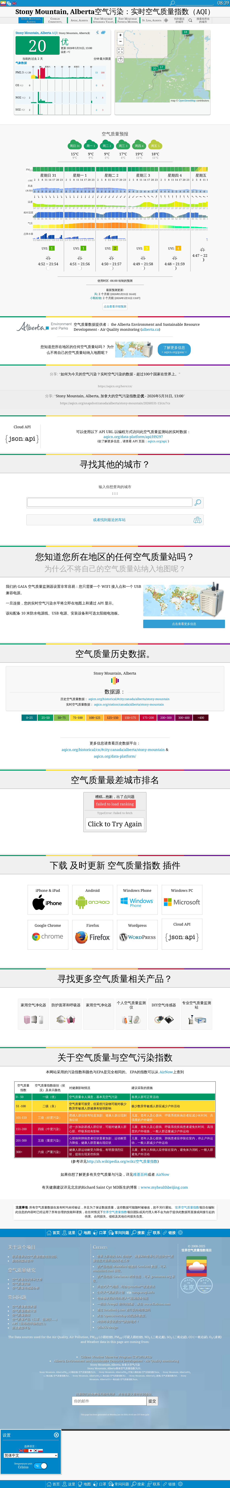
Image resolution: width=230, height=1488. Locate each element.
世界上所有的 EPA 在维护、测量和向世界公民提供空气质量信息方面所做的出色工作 (133, 1427)
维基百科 (140, 1343)
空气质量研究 (22, 1439)
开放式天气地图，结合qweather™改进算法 (126, 1455)
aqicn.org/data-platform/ (115, 756)
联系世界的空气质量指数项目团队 (34, 1425)
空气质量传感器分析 (25, 1457)
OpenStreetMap (187, 100)
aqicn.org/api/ (157, 441)
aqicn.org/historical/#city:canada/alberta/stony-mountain (129, 699)
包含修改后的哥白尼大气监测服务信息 (122, 1467)
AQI (36, 33)
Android (93, 955)
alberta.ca (150, 329)
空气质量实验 (21, 1452)
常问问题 (17, 1466)
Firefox (93, 990)
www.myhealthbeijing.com (164, 1356)
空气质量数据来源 (24, 1475)
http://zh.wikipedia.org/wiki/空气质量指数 (122, 1330)
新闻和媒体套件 (22, 1430)
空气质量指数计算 (24, 1480)
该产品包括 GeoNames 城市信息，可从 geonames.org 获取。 (134, 1447)
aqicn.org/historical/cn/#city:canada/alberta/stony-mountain (113, 749)
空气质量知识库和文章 (27, 1448)
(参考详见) (115, 1291)
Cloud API (182, 990)
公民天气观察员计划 (110, 1461)
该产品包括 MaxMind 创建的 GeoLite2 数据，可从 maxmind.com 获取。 (129, 1437)
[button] (155, 71)
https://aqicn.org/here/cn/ (115, 386)
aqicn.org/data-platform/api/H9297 (133, 436)
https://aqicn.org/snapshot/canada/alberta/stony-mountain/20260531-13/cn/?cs (115, 403)
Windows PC (182, 955)
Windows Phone (137, 955)
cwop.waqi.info (143, 1461)
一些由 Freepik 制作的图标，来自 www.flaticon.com (133, 1473)
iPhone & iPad (48, 955)
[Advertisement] (115, 794)
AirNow (166, 1240)
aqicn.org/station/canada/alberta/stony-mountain (129, 704)
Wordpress (137, 990)
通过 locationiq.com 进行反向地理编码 (123, 1479)
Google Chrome (48, 990)
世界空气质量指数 (187, 1376)
